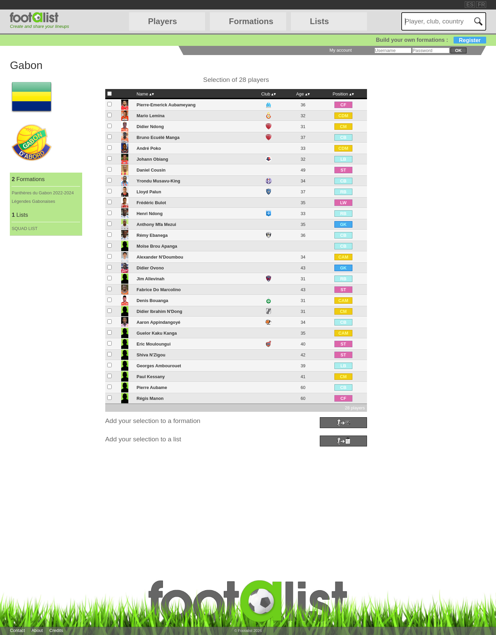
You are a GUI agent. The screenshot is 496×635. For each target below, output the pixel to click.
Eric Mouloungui (153, 344)
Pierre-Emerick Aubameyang (166, 104)
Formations (251, 21)
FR (481, 4)
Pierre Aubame (151, 387)
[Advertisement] (213, 496)
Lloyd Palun (148, 191)
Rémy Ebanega (152, 235)
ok (458, 50)
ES (470, 4)
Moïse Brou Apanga (156, 246)
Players (162, 21)
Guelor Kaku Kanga (156, 333)
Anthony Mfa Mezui (156, 224)
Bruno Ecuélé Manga (158, 137)
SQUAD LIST (24, 228)
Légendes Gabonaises (33, 201)
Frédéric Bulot (151, 202)
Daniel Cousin (150, 170)
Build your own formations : (431, 40)
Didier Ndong (150, 126)
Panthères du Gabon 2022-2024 (43, 192)
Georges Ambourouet (158, 365)
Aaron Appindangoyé (158, 322)
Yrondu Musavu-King (158, 180)
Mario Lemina (150, 115)
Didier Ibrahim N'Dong (159, 311)
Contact (17, 630)
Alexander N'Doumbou (159, 257)
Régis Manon (150, 398)
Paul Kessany (150, 376)
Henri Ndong (149, 213)
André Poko (148, 148)
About (37, 630)
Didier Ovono (150, 267)
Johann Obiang (152, 159)
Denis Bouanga (152, 300)
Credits (56, 630)
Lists (319, 21)
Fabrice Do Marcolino (158, 289)
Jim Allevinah (150, 278)
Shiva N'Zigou (150, 354)
